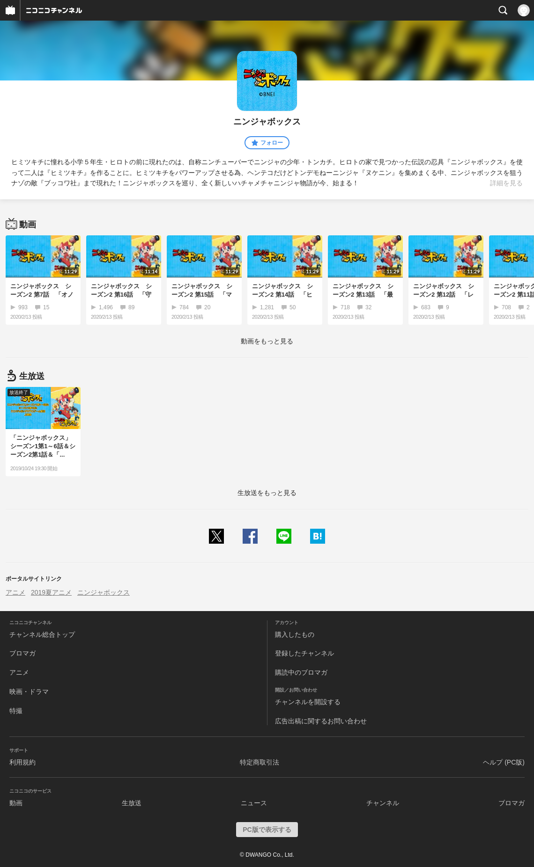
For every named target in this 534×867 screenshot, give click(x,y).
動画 (15, 803)
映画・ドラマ (29, 691)
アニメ (15, 592)
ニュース (254, 803)
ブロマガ (22, 653)
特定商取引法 (259, 762)
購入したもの (294, 634)
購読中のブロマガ (301, 672)
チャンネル (382, 803)
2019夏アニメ (51, 592)
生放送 (131, 803)
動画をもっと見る (267, 341)
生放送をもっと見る (267, 492)
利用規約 (22, 762)
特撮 (15, 710)
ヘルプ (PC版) (504, 762)
